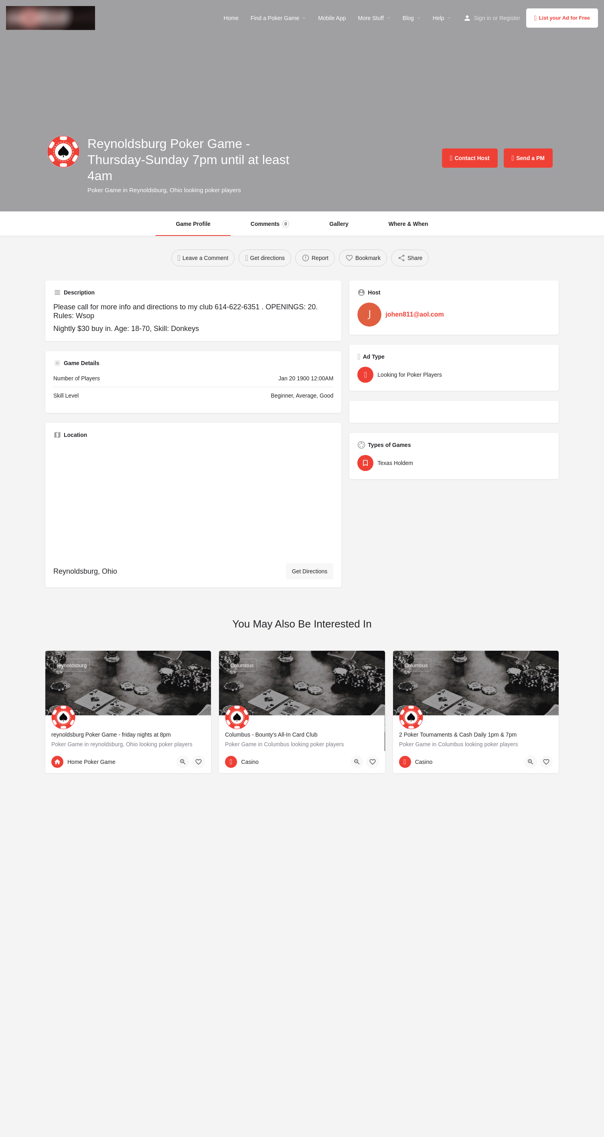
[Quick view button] (182, 761)
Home (230, 18)
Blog (408, 18)
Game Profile (193, 224)
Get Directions (310, 571)
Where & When (408, 224)
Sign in (482, 18)
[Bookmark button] (198, 761)
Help (438, 18)
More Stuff (370, 18)
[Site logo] (51, 17)
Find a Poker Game (275, 18)
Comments (270, 223)
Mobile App (332, 18)
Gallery (338, 224)
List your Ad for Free (562, 18)
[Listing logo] (63, 152)
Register (509, 18)
